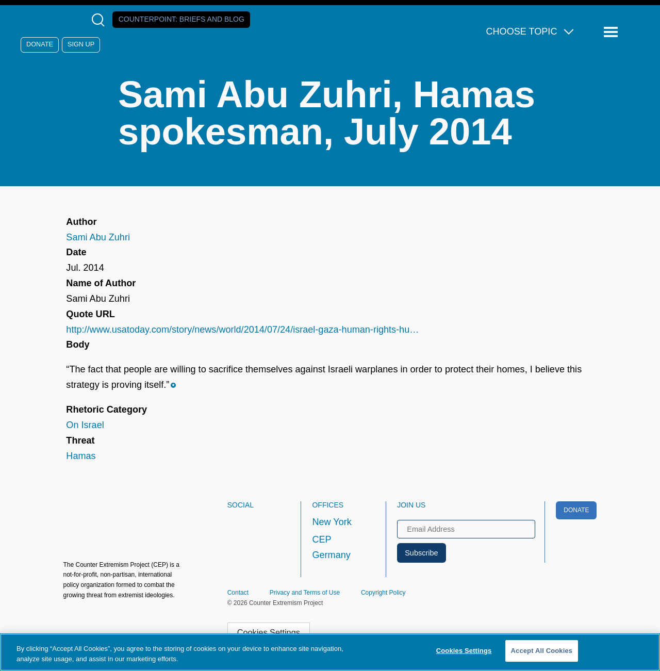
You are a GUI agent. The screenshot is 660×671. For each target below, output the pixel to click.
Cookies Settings (268, 632)
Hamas (80, 456)
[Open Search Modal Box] (100, 20)
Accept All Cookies (542, 650)
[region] (330, 652)
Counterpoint (181, 19)
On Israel (85, 425)
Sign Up (81, 44)
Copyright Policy (383, 592)
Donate (39, 44)
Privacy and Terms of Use (305, 592)
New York (331, 522)
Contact (238, 592)
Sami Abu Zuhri (98, 237)
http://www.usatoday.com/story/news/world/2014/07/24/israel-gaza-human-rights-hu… (242, 329)
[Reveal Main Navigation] (612, 32)
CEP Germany (331, 547)
